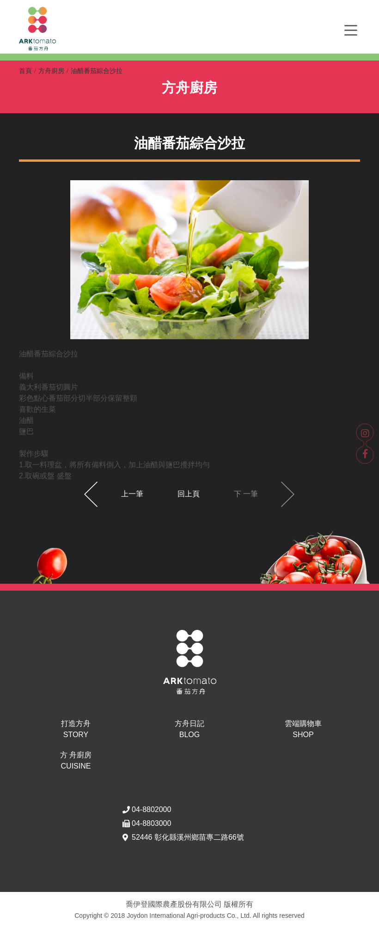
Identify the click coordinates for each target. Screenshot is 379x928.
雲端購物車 (303, 730)
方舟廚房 (51, 70)
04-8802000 (151, 809)
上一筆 (132, 494)
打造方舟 (76, 730)
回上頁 (188, 494)
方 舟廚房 (76, 761)
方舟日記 (189, 730)
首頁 (25, 70)
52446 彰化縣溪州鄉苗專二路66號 (188, 837)
